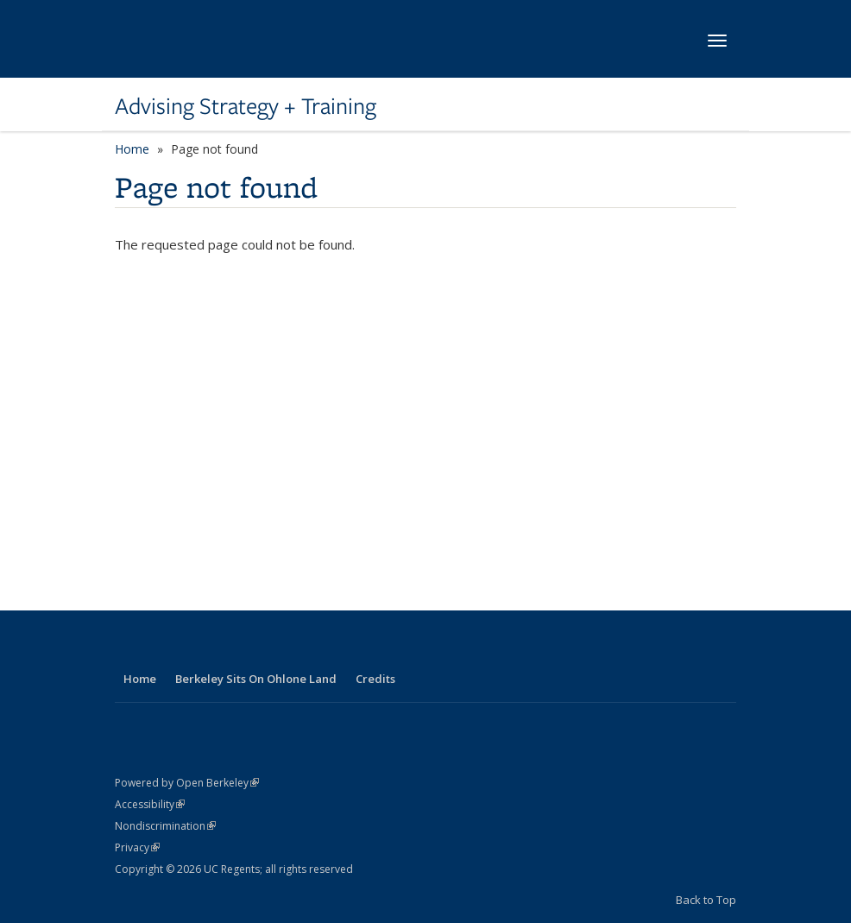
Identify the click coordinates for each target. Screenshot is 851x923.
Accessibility (150, 804)
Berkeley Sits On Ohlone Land (256, 678)
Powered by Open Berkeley (187, 782)
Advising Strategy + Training (245, 106)
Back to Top (706, 899)
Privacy (137, 847)
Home (132, 149)
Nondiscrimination (165, 826)
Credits (375, 678)
